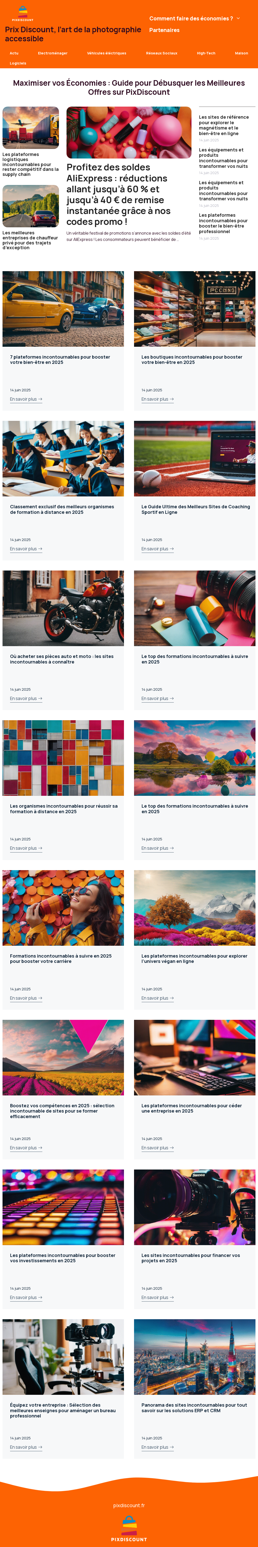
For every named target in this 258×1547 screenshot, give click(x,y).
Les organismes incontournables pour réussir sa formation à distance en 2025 (64, 808)
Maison (241, 53)
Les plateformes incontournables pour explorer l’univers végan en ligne (194, 958)
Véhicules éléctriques (106, 53)
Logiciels (18, 63)
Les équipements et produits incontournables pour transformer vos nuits (223, 158)
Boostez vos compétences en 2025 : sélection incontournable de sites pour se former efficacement (62, 1110)
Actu (14, 53)
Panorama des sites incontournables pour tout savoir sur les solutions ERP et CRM (194, 1407)
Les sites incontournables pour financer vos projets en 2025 (191, 1258)
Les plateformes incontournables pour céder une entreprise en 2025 (192, 1108)
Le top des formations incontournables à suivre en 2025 (195, 659)
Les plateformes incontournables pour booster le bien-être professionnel (223, 223)
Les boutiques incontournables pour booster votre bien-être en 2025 (192, 359)
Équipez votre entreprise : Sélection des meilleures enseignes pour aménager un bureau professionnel (63, 1410)
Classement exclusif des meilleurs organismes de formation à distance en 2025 (62, 509)
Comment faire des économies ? (195, 18)
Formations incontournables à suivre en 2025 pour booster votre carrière (61, 958)
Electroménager (53, 53)
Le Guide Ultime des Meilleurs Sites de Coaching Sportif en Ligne (196, 509)
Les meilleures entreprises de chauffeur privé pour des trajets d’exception (30, 240)
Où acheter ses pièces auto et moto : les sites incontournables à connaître (62, 659)
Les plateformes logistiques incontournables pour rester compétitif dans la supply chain (31, 164)
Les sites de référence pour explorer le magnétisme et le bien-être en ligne (224, 125)
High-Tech (206, 53)
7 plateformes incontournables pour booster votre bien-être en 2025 (60, 359)
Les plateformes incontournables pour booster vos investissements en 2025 (62, 1258)
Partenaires (164, 30)
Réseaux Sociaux (161, 53)
